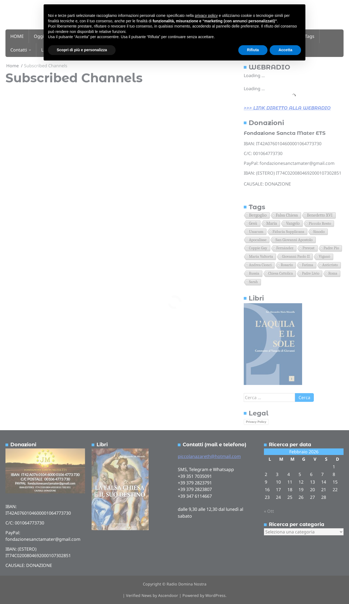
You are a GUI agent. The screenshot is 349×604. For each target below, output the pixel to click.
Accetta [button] (285, 50)
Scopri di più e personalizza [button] (82, 50)
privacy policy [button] (206, 15)
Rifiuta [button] (253, 50)
